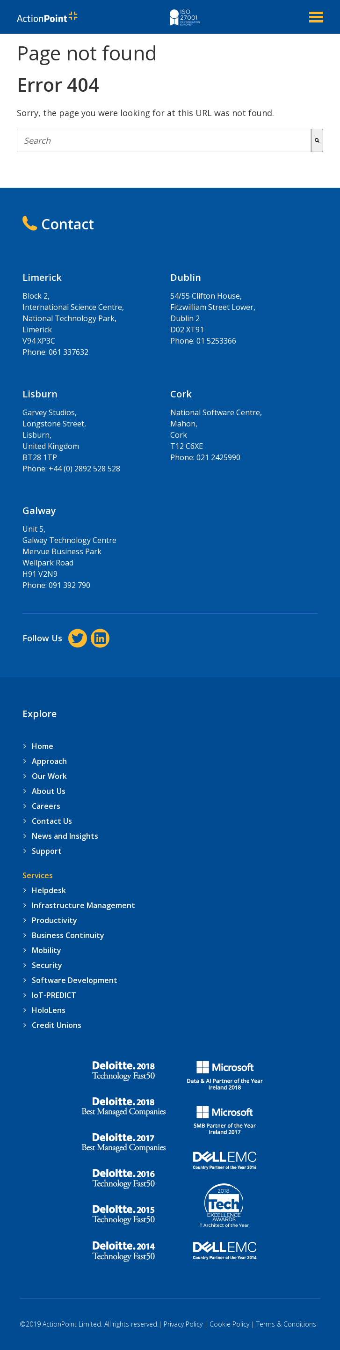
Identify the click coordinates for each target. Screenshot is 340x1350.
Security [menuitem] (47, 965)
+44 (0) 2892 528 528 (84, 468)
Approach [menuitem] (49, 761)
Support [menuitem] (47, 851)
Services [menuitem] (37, 875)
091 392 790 (69, 585)
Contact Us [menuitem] (52, 821)
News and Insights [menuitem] (65, 836)
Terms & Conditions (286, 1324)
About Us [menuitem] (48, 791)
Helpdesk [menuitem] (49, 890)
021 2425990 (218, 457)
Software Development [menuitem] (74, 980)
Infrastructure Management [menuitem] (83, 905)
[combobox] (164, 140)
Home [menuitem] (42, 746)
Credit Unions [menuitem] (56, 1025)
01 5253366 (216, 341)
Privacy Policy (183, 1324)
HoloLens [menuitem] (48, 1010)
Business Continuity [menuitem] (68, 935)
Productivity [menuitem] (54, 920)
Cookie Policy (229, 1324)
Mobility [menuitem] (46, 950)
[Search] (317, 140)
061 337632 (68, 352)
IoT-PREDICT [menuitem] (54, 995)
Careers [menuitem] (46, 806)
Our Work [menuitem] (49, 776)
